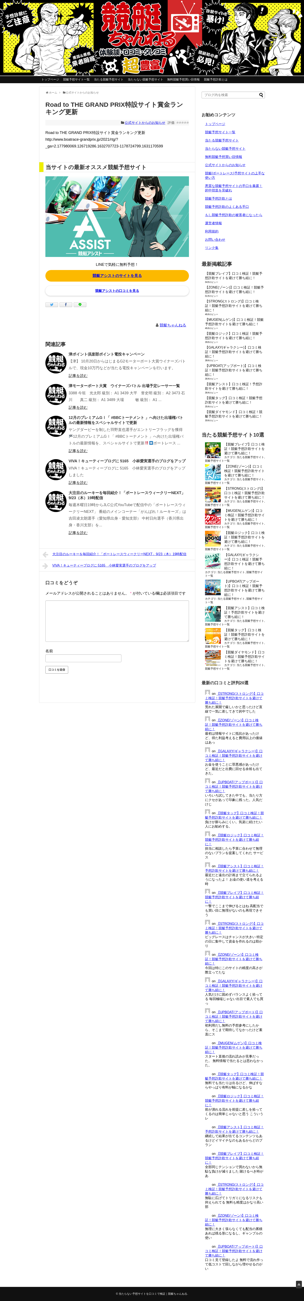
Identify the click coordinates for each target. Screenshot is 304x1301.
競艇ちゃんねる (173, 325)
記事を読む (78, 376)
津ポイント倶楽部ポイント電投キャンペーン (107, 354)
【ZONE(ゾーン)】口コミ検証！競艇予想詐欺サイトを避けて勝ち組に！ (244, 471)
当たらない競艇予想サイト (145, 79)
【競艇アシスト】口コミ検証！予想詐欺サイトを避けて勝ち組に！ (244, 612)
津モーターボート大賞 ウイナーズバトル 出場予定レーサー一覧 (124, 386)
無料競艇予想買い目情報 (183, 79)
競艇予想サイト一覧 (76, 79)
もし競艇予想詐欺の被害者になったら (233, 215)
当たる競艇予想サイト (109, 79)
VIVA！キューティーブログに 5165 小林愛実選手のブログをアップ (127, 461)
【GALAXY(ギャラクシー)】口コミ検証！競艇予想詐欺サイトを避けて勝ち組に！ (233, 352)
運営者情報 (213, 223)
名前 (49, 651)
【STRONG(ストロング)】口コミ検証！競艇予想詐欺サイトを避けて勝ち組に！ (233, 306)
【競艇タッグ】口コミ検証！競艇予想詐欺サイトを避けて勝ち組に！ (244, 634)
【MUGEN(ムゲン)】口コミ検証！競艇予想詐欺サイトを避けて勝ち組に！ (244, 515)
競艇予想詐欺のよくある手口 (227, 207)
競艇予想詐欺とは (216, 79)
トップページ (50, 79)
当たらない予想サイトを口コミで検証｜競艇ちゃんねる (153, 1293)
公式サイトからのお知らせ (145, 122)
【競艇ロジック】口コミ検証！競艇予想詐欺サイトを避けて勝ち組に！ (244, 537)
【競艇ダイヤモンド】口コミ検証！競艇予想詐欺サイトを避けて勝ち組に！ (244, 656)
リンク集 (211, 248)
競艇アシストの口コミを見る (117, 291)
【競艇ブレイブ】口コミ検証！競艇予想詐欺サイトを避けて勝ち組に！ (244, 449)
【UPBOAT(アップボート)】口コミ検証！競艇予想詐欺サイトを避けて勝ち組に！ (233, 370)
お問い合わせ (215, 239)
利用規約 (211, 231)
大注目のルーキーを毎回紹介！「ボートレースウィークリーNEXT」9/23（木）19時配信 (114, 554)
